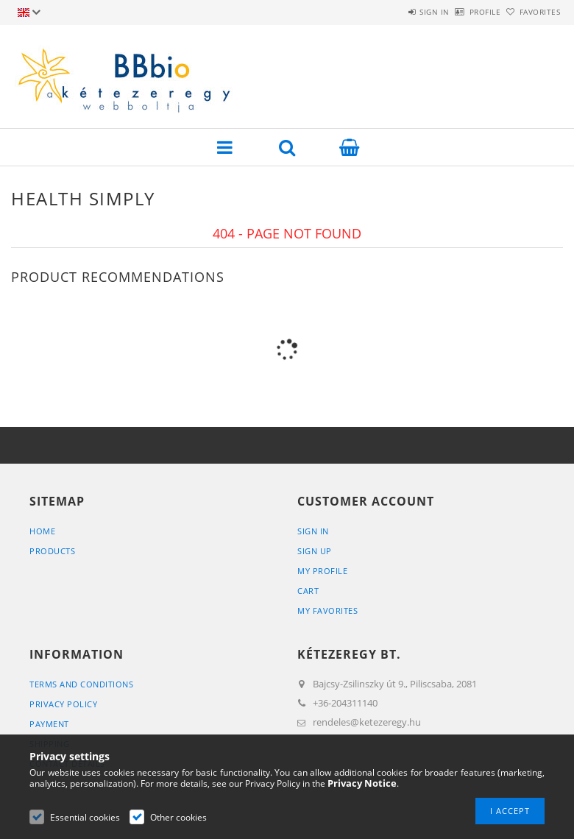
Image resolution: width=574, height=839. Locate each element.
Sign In (313, 531)
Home (42, 531)
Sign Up (314, 550)
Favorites (531, 12)
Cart (308, 590)
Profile (460, 12)
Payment (49, 723)
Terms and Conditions (81, 684)
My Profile (322, 570)
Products (52, 550)
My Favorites (327, 610)
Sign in (393, 12)
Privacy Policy (63, 703)
